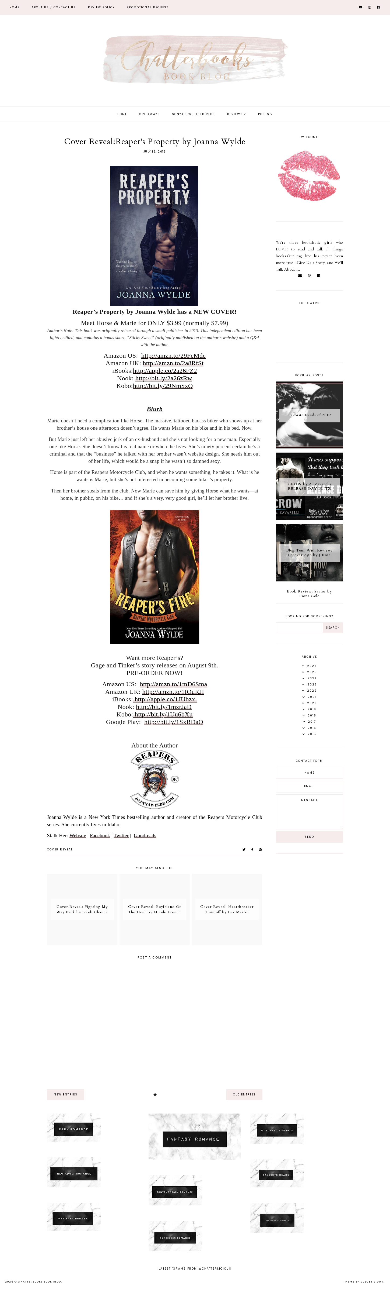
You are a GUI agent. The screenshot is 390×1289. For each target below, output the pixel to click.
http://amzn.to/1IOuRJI (173, 691)
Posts (263, 114)
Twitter (121, 835)
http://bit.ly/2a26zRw (163, 378)
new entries (66, 1094)
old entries (244, 1094)
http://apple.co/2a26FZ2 (165, 370)
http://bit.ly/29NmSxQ (163, 385)
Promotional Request (147, 7)
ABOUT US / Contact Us (53, 7)
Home (14, 7)
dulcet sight (372, 1281)
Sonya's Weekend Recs (193, 114)
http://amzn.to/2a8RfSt (173, 363)
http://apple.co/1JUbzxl (165, 699)
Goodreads (145, 835)
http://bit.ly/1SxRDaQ (173, 721)
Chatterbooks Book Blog (39, 1281)
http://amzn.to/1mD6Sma (173, 684)
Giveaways (149, 114)
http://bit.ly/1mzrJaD (164, 706)
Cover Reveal (60, 849)
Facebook (100, 835)
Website (77, 835)
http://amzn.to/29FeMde (173, 355)
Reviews (235, 114)
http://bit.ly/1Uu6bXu (163, 714)
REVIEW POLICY (101, 7)
